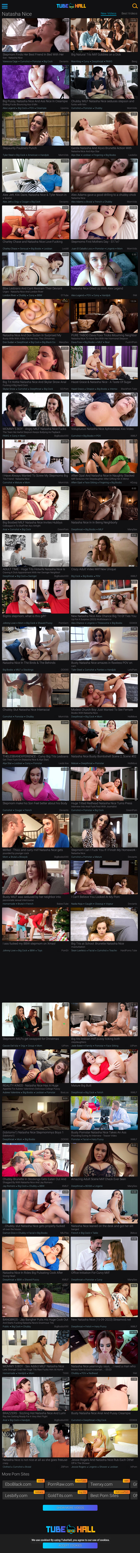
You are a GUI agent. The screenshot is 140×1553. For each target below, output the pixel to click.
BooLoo (65, 1092)
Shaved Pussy (44, 623)
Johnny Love (9, 623)
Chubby (98, 108)
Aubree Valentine (12, 1092)
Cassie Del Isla (11, 1045)
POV (31, 108)
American (32, 155)
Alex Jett (7, 201)
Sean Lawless (78, 950)
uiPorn (65, 1045)
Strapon (90, 389)
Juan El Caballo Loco (82, 248)
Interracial (114, 389)
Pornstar (37, 61)
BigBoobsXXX (61, 435)
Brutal (89, 201)
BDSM (88, 1186)
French (98, 201)
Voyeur (109, 903)
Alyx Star (76, 155)
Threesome (103, 623)
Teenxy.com (109, 1483)
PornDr (65, 950)
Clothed (7, 1466)
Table (95, 1233)
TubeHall (71, 6)
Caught (89, 903)
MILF (100, 342)
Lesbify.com (24, 1495)
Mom (120, 248)
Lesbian (87, 155)
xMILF (134, 435)
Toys (39, 950)
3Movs (133, 1233)
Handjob (44, 155)
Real (107, 342)
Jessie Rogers (79, 1466)
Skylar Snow (9, 389)
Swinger (32, 576)
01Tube (65, 295)
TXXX (66, 1373)
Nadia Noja (77, 903)
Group (31, 1045)
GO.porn (64, 389)
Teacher (113, 950)
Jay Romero (9, 1186)
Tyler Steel (8, 155)
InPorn (134, 1466)
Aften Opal (77, 482)
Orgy (17, 201)
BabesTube (63, 903)
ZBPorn (65, 1466)
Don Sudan (9, 342)
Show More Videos (70, 1507)
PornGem (64, 623)
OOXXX (133, 623)
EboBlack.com (24, 1483)
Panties (100, 669)
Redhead (93, 1373)
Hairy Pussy (97, 1139)
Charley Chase (10, 248)
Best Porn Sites (109, 1495)
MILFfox (64, 1233)
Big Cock (47, 61)
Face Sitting (90, 482)
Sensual (24, 248)
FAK (135, 295)
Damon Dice (9, 1233)
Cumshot (25, 61)
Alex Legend (9, 108)
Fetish (99, 1092)
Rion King (76, 61)
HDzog (133, 482)
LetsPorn (132, 669)
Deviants (64, 61)
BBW (39, 295)
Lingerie (110, 248)
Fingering (98, 155)
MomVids (132, 108)
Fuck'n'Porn (131, 342)
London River (10, 295)
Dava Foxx (76, 342)
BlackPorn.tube (129, 389)
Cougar (25, 201)
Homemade (9, 903)
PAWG (108, 61)
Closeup (99, 903)
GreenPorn (63, 529)
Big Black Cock (49, 342)
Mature (18, 482)
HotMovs (132, 716)
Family (89, 1045)
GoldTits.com (67, 1495)
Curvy (86, 61)
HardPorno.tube (128, 950)
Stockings (28, 669)
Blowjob (23, 857)
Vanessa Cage (10, 61)
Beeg (134, 61)
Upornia (65, 108)
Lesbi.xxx (64, 763)
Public (6, 1326)
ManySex (64, 342)
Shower (103, 1466)
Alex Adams (77, 201)
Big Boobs (110, 155)
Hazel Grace (77, 389)
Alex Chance (78, 623)
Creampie (41, 108)
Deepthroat (97, 61)
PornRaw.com (67, 1483)
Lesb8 (65, 248)
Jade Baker (77, 1045)
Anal (5, 529)
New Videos (108, 13)
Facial (91, 950)
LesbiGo (133, 155)
